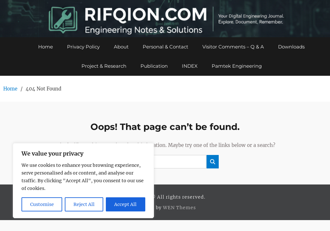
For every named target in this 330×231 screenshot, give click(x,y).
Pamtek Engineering (237, 66)
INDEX (190, 66)
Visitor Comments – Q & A (233, 47)
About (121, 47)
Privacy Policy (83, 47)
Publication (154, 66)
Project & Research (103, 66)
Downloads (291, 47)
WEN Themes (179, 207)
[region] (83, 180)
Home (45, 47)
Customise (42, 204)
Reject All (84, 204)
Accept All (125, 204)
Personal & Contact (165, 47)
